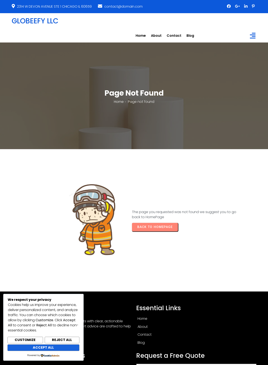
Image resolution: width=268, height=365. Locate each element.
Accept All (43, 347)
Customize (25, 340)
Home (119, 88)
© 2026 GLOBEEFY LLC (134, 360)
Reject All (62, 340)
